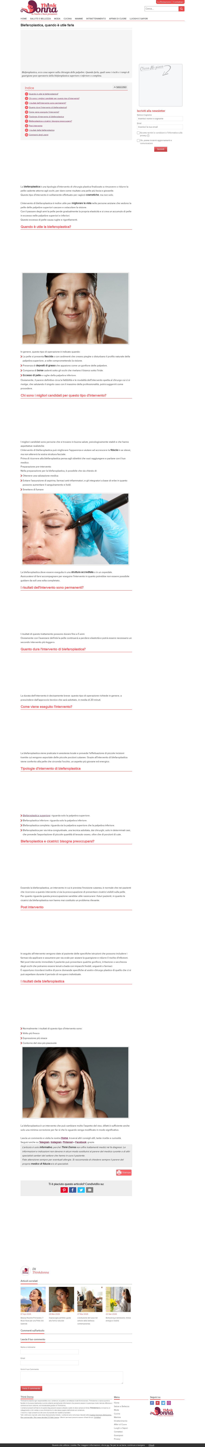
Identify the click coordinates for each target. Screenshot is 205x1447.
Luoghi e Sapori (139, 18)
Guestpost (118, 1436)
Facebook (80, 1142)
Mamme (79, 18)
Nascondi (121, 87)
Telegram (44, 1142)
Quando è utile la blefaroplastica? (43, 94)
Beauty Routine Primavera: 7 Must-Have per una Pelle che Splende (32, 1321)
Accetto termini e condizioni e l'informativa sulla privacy (161, 134)
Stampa (126, 1172)
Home (24, 18)
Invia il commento (31, 1389)
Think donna (40, 7)
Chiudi (151, 1445)
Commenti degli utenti (38, 135)
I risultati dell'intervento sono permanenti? (47, 103)
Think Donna (162, 1412)
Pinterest (68, 1142)
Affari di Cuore (117, 18)
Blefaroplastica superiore (36, 816)
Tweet (81, 1190)
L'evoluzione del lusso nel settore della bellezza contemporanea (87, 1321)
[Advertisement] (76, 51)
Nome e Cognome (160, 117)
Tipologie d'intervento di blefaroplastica (46, 117)
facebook (72, 1190)
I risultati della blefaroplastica (41, 130)
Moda (57, 18)
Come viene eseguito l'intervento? (44, 112)
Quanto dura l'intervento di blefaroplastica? (48, 108)
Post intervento (35, 126)
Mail (89, 1190)
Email (23, 1359)
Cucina (68, 18)
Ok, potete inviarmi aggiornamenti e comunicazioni (156, 142)
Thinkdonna (41, 1272)
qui (108, 1445)
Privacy (117, 1439)
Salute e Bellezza (40, 18)
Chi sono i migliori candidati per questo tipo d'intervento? (54, 99)
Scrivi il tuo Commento (30, 1370)
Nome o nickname (28, 1347)
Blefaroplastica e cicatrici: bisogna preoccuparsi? (50, 121)
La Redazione (164, 2)
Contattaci (178, 2)
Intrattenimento (96, 18)
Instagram (56, 1142)
